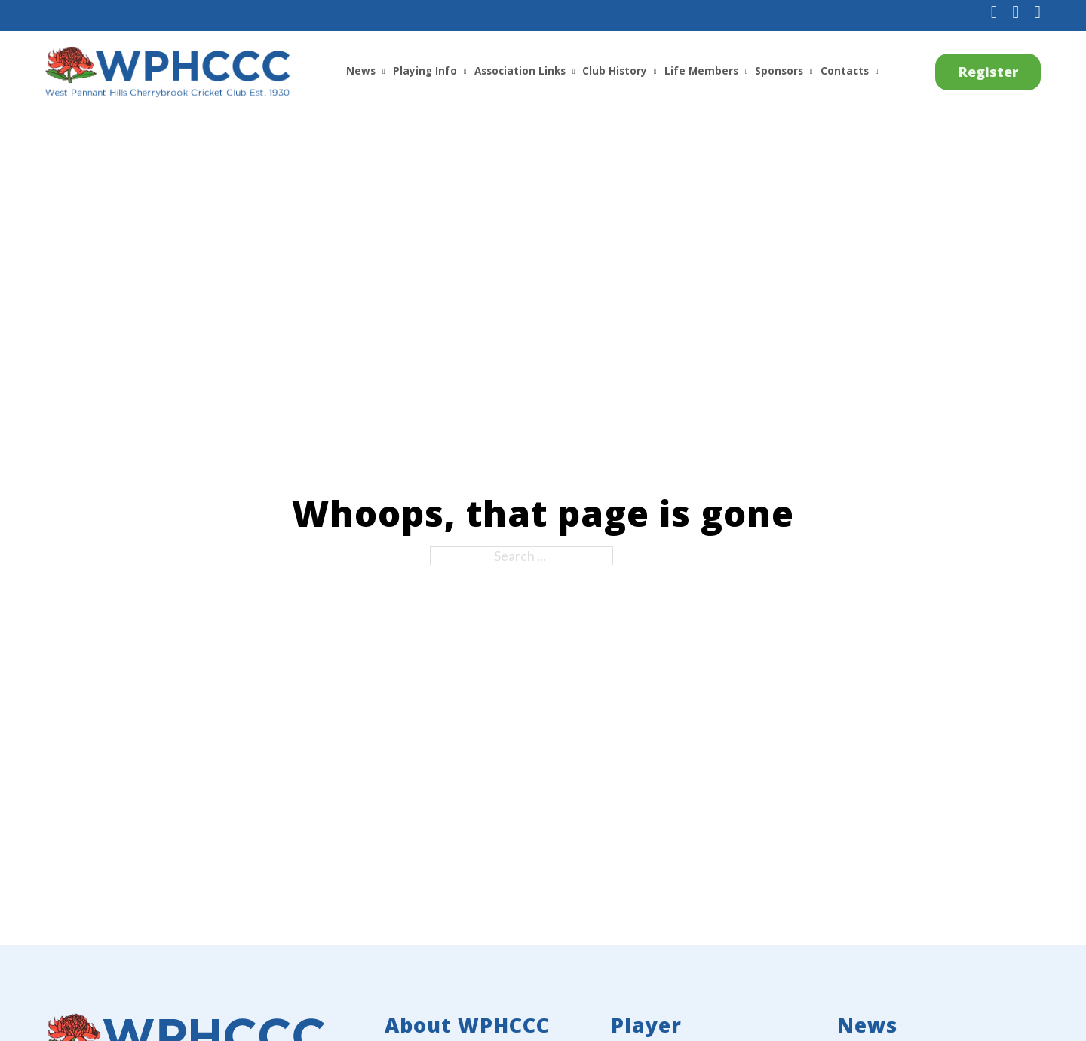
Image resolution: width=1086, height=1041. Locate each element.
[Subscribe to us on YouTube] (1037, 12)
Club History (614, 71)
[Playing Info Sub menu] (465, 71)
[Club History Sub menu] (655, 71)
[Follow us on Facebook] (994, 12)
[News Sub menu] (383, 71)
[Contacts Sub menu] (877, 71)
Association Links (520, 71)
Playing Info (425, 71)
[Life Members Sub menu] (746, 71)
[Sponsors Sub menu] (811, 71)
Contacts (845, 71)
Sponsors (779, 71)
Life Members (701, 71)
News (361, 71)
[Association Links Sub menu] (573, 71)
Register (988, 72)
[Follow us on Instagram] (1015, 12)
